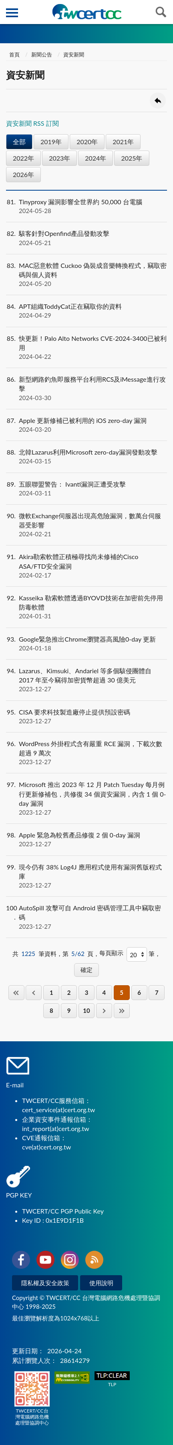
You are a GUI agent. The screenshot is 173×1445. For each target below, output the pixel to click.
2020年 (87, 141)
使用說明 (101, 1282)
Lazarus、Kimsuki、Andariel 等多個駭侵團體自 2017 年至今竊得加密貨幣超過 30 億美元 (86, 680)
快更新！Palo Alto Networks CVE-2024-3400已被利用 (86, 348)
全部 (19, 141)
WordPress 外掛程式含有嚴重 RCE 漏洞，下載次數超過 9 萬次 (86, 753)
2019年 (51, 141)
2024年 (95, 158)
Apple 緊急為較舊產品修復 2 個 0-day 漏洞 (86, 839)
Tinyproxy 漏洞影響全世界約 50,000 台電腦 (86, 206)
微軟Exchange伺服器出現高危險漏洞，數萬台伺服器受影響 (86, 525)
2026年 (23, 174)
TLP (112, 1379)
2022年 (23, 158)
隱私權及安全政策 (45, 1282)
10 (86, 1010)
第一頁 (16, 992)
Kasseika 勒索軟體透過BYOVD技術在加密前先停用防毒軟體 (86, 607)
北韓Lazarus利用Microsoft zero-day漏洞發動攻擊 (86, 456)
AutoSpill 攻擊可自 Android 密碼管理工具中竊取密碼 (86, 917)
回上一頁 (158, 101)
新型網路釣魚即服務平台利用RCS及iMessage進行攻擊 (86, 388)
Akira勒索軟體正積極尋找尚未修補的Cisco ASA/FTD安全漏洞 (86, 566)
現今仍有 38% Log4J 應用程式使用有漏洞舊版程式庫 (86, 876)
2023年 (59, 158)
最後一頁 (122, 1010)
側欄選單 (12, 12)
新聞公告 (41, 54)
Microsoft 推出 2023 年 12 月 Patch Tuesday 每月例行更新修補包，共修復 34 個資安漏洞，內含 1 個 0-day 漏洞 (86, 798)
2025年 (131, 158)
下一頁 (104, 1010)
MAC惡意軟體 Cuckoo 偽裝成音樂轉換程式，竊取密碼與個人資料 (86, 275)
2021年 (123, 141)
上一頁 (34, 992)
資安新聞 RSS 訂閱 (32, 123)
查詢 (161, 12)
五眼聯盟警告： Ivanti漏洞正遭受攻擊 (86, 488)
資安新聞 (73, 54)
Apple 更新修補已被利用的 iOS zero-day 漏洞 (86, 425)
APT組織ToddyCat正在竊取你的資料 (86, 311)
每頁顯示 (111, 952)
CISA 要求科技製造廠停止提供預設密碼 (86, 716)
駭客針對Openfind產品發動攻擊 (86, 238)
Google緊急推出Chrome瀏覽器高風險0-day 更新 (86, 643)
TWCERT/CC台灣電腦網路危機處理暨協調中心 (32, 1398)
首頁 (14, 54)
